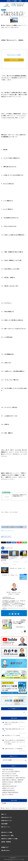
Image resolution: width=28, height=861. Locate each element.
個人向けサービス (7, 820)
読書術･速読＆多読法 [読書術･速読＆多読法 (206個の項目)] (9, 790)
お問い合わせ (6, 850)
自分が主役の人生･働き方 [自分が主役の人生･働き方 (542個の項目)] (10, 786)
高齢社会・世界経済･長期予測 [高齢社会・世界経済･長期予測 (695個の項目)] (11, 792)
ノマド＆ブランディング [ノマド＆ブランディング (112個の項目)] (10, 773)
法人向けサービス (7, 817)
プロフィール (6, 826)
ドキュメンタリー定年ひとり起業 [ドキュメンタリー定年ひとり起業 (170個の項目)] (11, 771)
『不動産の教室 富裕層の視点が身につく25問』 (14, 729)
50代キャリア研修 (7, 832)
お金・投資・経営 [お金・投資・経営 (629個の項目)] (8, 769)
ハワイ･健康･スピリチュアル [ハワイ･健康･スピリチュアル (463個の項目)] (11, 775)
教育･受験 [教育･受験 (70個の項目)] (18, 781)
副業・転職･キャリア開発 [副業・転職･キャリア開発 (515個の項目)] (10, 779)
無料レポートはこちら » (7, 530)
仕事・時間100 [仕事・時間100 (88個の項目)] (21, 777)
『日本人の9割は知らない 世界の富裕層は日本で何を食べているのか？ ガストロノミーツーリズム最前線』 (14, 742)
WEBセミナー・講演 (8, 835)
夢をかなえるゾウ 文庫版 (14, 54)
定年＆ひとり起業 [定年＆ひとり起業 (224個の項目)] (8, 781)
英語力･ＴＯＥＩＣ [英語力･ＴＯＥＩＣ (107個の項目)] (9, 788)
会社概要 (5, 823)
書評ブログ (8, 808)
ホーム (4, 814)
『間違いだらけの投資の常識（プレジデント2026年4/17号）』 (14, 723)
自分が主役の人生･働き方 (6, 536)
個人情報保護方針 (13, 857)
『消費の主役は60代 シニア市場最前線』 (13, 748)
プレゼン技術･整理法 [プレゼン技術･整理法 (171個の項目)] (9, 777)
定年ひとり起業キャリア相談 (10, 838)
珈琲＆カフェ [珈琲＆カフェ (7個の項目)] (7, 784)
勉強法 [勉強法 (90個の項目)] (21, 779)
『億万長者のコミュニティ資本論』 (12, 735)
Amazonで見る (14, 60)
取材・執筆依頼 (7, 841)
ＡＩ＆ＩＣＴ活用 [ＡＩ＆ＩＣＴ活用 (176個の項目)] (8, 794)
